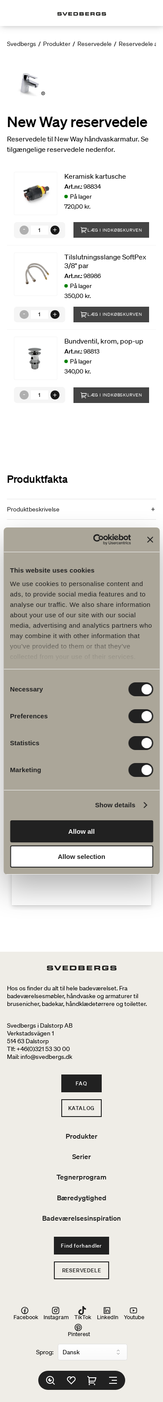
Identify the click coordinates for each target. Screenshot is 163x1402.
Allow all (81, 831)
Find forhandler (81, 1245)
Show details (115, 805)
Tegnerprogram (81, 1177)
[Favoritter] (71, 1380)
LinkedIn (107, 1313)
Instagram (56, 1313)
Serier (81, 1156)
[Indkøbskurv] (92, 1380)
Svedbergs (21, 44)
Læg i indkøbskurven (111, 229)
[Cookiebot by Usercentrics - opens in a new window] (97, 539)
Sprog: (44, 1352)
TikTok (82, 1313)
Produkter (56, 44)
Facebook (25, 1313)
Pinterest (79, 1330)
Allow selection (81, 856)
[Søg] (50, 1380)
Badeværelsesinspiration (81, 1218)
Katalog (81, 1108)
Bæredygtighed (81, 1197)
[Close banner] (150, 540)
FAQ (81, 1083)
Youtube (134, 1313)
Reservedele (94, 44)
